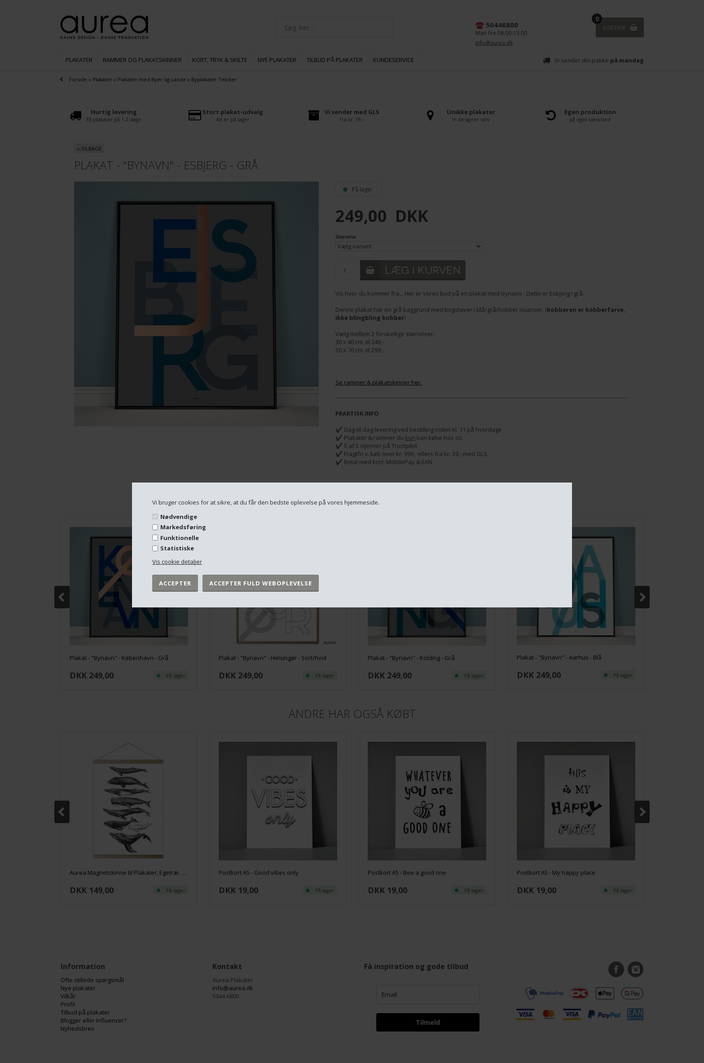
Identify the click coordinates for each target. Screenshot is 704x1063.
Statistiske (177, 548)
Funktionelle (179, 538)
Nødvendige (178, 516)
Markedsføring (183, 527)
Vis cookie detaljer (177, 562)
